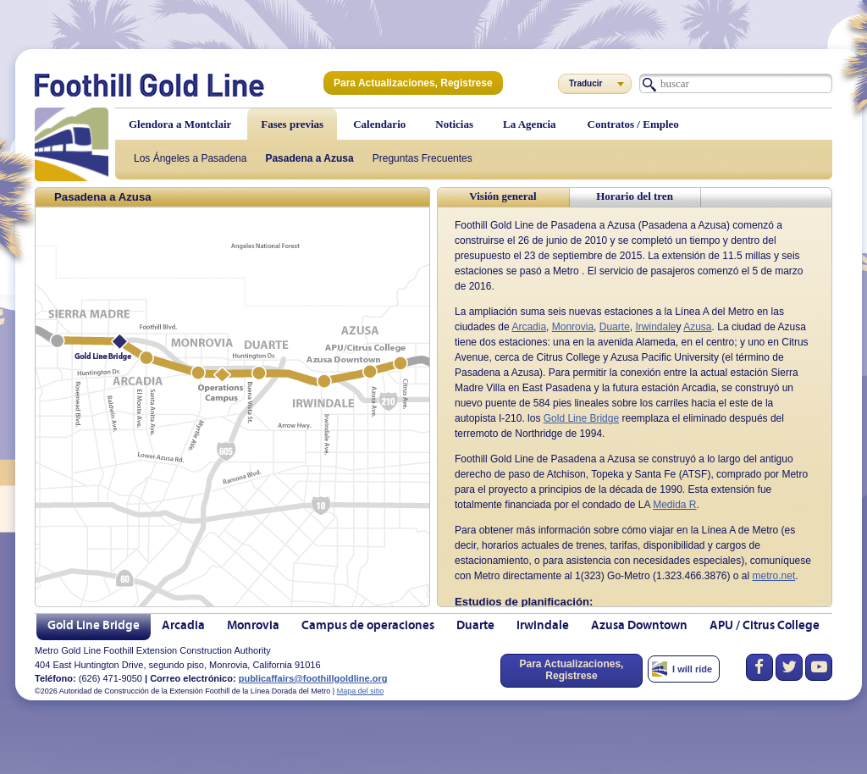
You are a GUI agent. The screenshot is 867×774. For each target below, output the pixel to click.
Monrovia (573, 327)
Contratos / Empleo (633, 124)
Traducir (585, 83)
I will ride (692, 669)
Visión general (502, 196)
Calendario (379, 124)
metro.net (774, 576)
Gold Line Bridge (581, 418)
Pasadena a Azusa (309, 158)
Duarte (614, 327)
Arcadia (528, 327)
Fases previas (292, 124)
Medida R (674, 505)
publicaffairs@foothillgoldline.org (313, 678)
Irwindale (655, 327)
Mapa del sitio (360, 691)
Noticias (454, 124)
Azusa (697, 327)
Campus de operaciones (367, 626)
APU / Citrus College (765, 626)
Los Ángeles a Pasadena (190, 158)
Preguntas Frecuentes (422, 158)
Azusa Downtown (639, 626)
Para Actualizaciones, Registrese (413, 83)
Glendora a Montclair (180, 124)
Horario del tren (634, 196)
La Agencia (529, 124)
